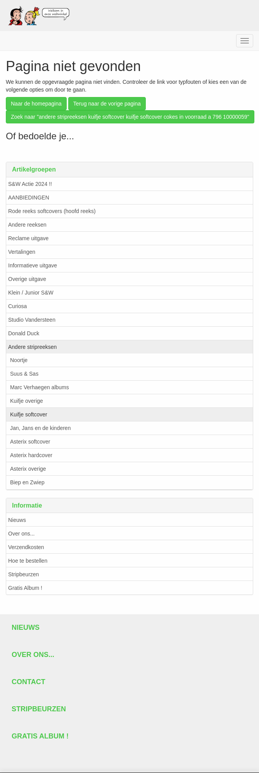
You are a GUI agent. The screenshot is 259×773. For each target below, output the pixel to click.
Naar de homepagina (36, 104)
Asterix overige (28, 469)
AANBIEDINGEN (28, 197)
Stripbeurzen (23, 574)
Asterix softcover (30, 441)
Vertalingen (21, 252)
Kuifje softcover (28, 414)
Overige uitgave (27, 279)
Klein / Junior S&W (31, 292)
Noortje (19, 360)
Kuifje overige (26, 401)
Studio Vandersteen (31, 320)
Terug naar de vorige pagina (107, 104)
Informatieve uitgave (32, 265)
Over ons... (21, 533)
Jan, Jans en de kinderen (40, 428)
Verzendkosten (26, 547)
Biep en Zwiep (27, 482)
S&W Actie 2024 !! (30, 184)
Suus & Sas (24, 374)
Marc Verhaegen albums (39, 387)
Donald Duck (23, 333)
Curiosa (17, 306)
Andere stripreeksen (32, 347)
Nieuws (17, 520)
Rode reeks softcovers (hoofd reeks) (52, 211)
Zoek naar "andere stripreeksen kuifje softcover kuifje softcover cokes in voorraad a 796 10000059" (130, 117)
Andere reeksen (27, 225)
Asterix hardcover (31, 455)
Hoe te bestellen (27, 561)
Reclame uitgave (28, 238)
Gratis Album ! (25, 588)
